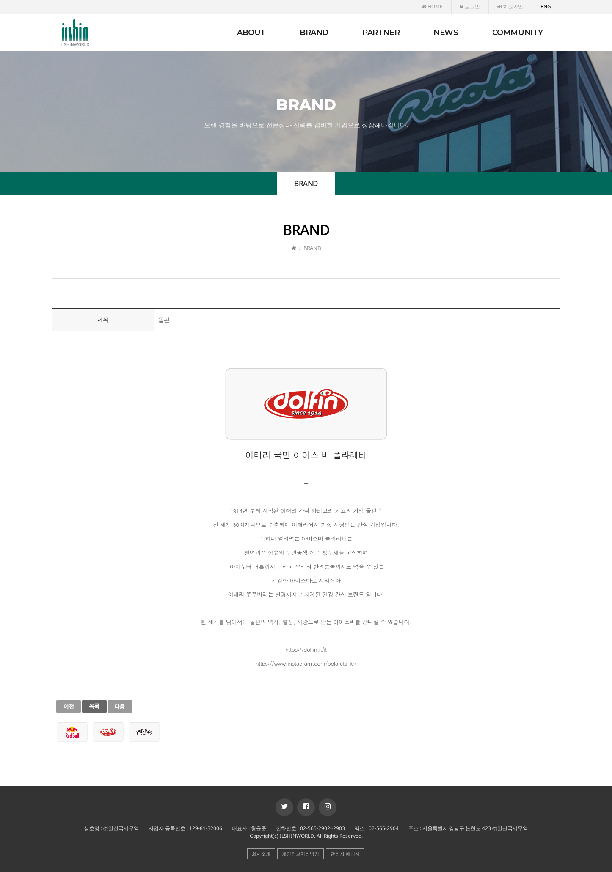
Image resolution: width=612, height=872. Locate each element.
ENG (545, 6)
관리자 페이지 (345, 853)
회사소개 (261, 853)
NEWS (445, 32)
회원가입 (510, 6)
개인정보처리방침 (300, 853)
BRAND (314, 32)
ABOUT (251, 32)
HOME (432, 6)
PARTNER (381, 32)
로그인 (470, 6)
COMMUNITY (517, 32)
